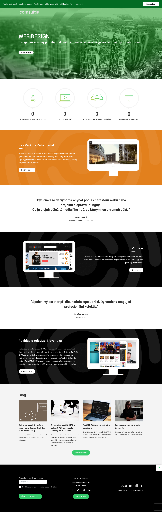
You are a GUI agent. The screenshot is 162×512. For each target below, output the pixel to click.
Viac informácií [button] (76, 4)
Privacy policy (81, 485)
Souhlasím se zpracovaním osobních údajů (39, 487)
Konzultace (26, 52)
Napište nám (81, 496)
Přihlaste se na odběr (30, 496)
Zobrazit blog (81, 453)
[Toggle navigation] (140, 12)
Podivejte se (27, 170)
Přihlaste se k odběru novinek (31, 478)
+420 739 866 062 (81, 478)
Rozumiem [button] (150, 4)
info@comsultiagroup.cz (81, 482)
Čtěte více (136, 270)
